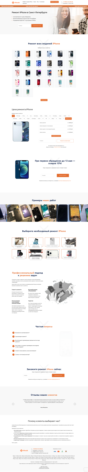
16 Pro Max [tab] (36, 115)
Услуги (34, 1)
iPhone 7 (14, 456)
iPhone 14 (56, 457)
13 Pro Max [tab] (34, 118)
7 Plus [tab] (60, 118)
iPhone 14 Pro (60, 457)
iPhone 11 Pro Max (61, 456)
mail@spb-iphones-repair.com (37, 452)
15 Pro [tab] (60, 115)
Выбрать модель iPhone (27, 1)
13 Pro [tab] (39, 118)
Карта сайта (55, 462)
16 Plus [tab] (46, 115)
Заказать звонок (54, 1)
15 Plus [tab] (65, 115)
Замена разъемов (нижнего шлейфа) (36, 258)
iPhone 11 (50, 456)
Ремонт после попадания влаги (36, 246)
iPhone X (32, 456)
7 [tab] (63, 118)
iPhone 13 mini (51, 457)
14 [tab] (24, 118)
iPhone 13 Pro (38, 457)
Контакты (25, 3)
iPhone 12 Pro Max (28, 457)
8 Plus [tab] (53, 118)
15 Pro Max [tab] (55, 115)
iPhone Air (44, 460)
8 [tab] (56, 118)
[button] (27, 333)
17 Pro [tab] (23, 115)
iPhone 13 (33, 457)
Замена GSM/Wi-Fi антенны (69, 246)
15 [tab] (68, 115)
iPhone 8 (23, 456)
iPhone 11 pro (54, 456)
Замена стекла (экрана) (52, 246)
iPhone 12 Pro (21, 457)
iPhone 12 (73, 456)
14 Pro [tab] (20, 118)
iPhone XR (36, 456)
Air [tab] (13, 115)
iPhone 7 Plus (18, 456)
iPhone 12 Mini (16, 457)
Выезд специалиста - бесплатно (19, 246)
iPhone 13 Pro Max (44, 457)
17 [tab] (27, 115)
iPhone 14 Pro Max (66, 457)
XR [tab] (46, 118)
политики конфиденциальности (64, 180)
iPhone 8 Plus (27, 456)
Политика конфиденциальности (46, 462)
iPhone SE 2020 (68, 456)
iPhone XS (40, 456)
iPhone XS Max (45, 456)
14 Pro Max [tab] (15, 118)
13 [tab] (42, 118)
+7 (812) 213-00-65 (68, 1)
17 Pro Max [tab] (18, 115)
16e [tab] (30, 115)
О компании (41, 1)
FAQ (38, 1)
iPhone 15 (72, 457)
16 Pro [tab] (41, 115)
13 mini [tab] (28, 118)
